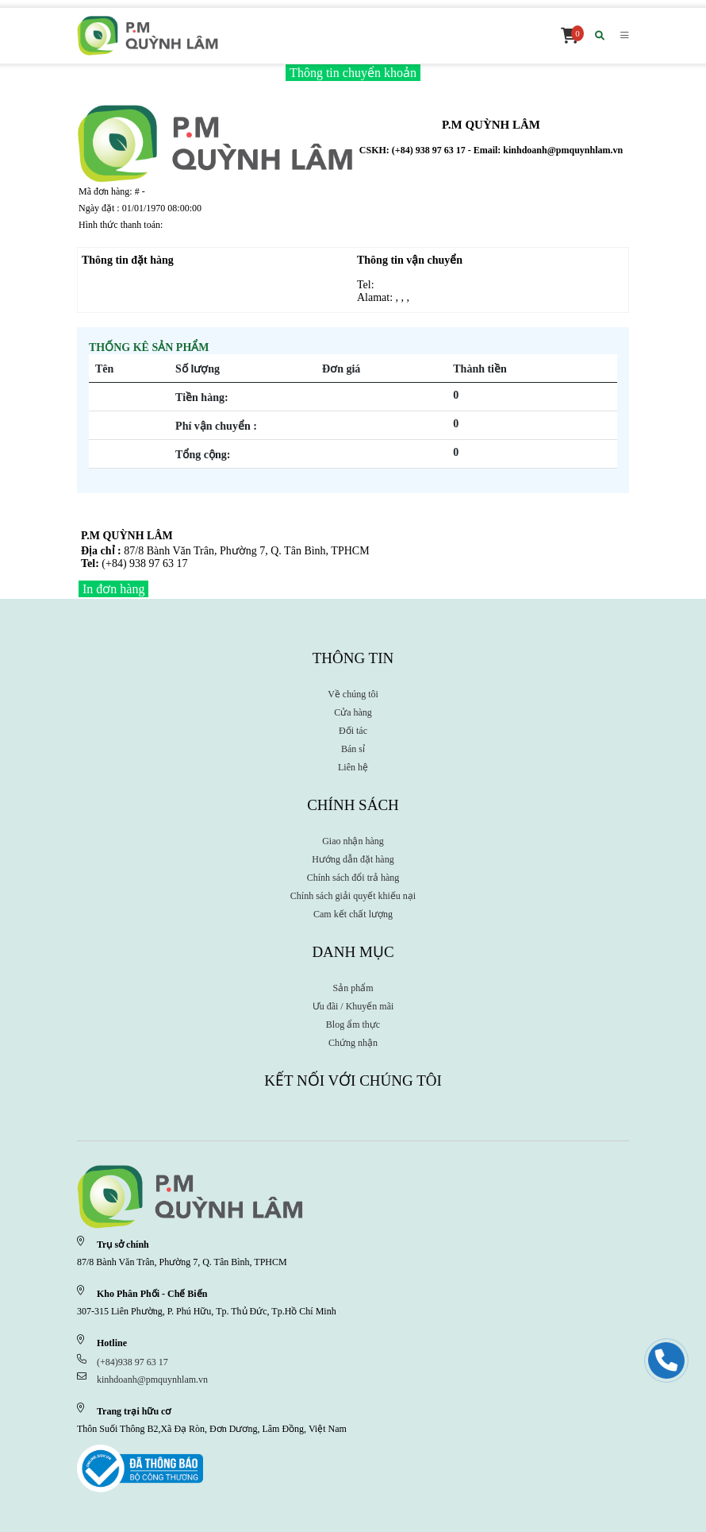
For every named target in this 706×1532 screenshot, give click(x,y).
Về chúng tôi (353, 694)
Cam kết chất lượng (353, 914)
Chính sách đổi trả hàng (353, 877)
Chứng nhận (353, 1042)
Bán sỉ (353, 748)
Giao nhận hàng (353, 841)
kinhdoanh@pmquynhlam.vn (152, 1379)
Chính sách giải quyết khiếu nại (353, 895)
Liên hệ (353, 767)
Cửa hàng (353, 712)
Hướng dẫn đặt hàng (352, 859)
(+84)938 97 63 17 (132, 1362)
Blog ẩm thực (353, 1024)
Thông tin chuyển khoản (353, 72)
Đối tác (353, 730)
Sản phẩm (352, 988)
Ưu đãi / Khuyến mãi (353, 1006)
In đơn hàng (113, 589)
